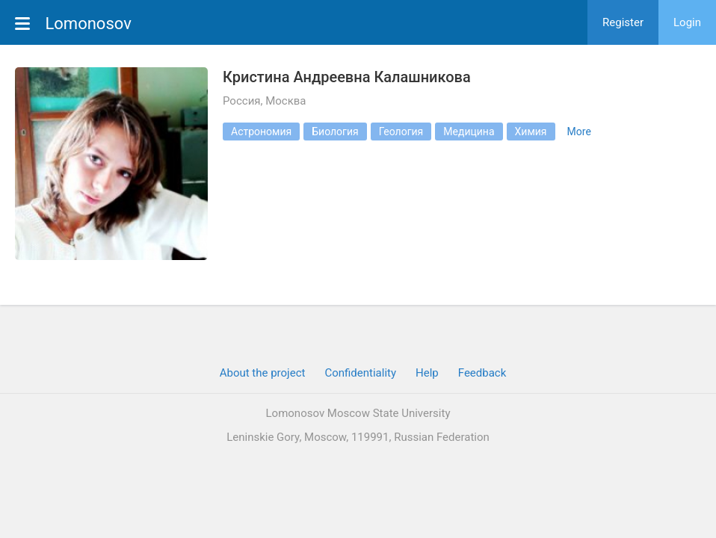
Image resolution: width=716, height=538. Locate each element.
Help (427, 373)
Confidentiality (360, 373)
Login (687, 22)
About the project (263, 373)
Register (623, 22)
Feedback (482, 373)
